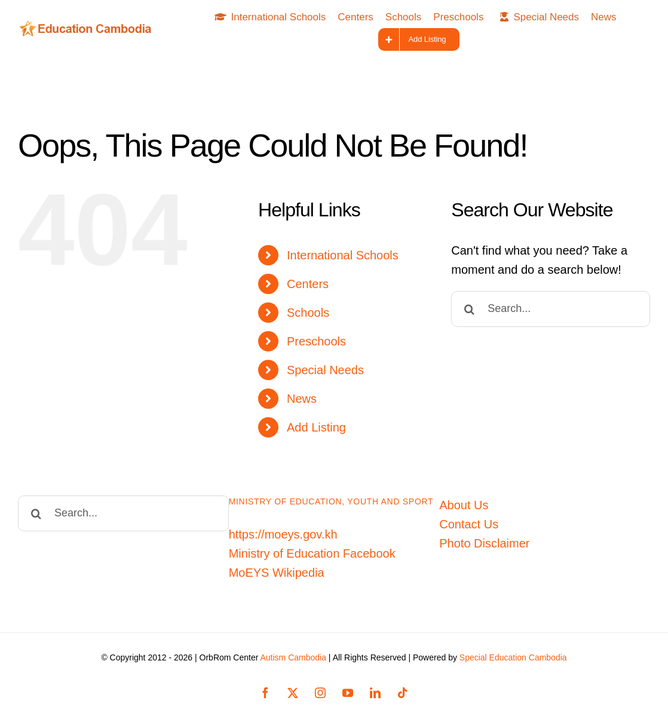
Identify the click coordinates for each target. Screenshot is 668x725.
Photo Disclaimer (484, 543)
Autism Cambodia (293, 657)
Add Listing (316, 427)
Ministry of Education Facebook (312, 553)
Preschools (316, 341)
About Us (463, 505)
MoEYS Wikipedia (276, 572)
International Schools (343, 255)
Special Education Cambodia (513, 657)
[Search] (469, 309)
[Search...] (550, 309)
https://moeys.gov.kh (283, 534)
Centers (308, 283)
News (302, 398)
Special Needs (325, 370)
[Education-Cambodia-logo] (88, 26)
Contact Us (468, 524)
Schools (308, 312)
